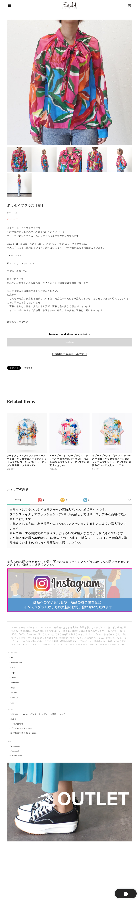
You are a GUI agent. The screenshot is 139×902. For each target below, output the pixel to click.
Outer (13, 667)
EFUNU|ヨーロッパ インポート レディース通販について (38, 714)
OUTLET (15, 697)
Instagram (15, 746)
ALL (13, 657)
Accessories (16, 662)
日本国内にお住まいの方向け (69, 354)
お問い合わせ (17, 724)
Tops (13, 672)
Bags (13, 687)
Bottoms (15, 682)
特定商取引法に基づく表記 (24, 733)
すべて (18, 500)
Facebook (15, 751)
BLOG (13, 719)
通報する (28, 368)
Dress (13, 677)
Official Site (16, 755)
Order (13, 702)
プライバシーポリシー (21, 728)
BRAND (14, 692)
